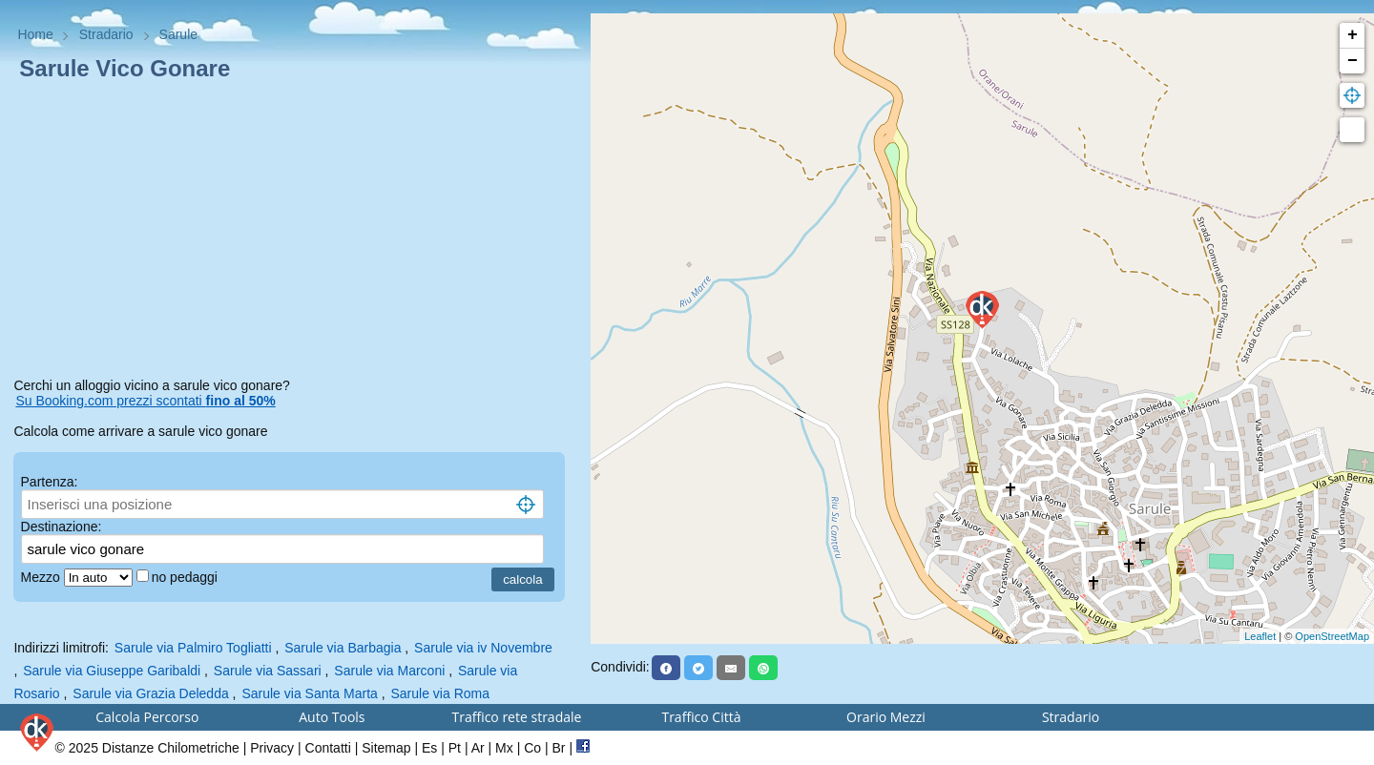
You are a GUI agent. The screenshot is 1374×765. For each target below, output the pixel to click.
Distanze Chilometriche (170, 747)
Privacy (272, 747)
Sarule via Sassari (268, 670)
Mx (504, 747)
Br (559, 747)
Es (429, 747)
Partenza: (49, 481)
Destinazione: (61, 526)
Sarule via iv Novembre (483, 647)
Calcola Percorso (146, 717)
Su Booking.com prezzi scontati (145, 400)
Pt (454, 747)
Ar (478, 747)
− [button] (1352, 61)
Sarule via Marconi (389, 670)
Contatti (328, 747)
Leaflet (1260, 636)
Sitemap (386, 747)
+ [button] (1352, 35)
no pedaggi (186, 577)
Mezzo (42, 577)
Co (532, 747)
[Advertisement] (294, 232)
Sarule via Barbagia (342, 647)
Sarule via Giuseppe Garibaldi (111, 670)
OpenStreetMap (1332, 636)
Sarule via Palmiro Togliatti (193, 647)
